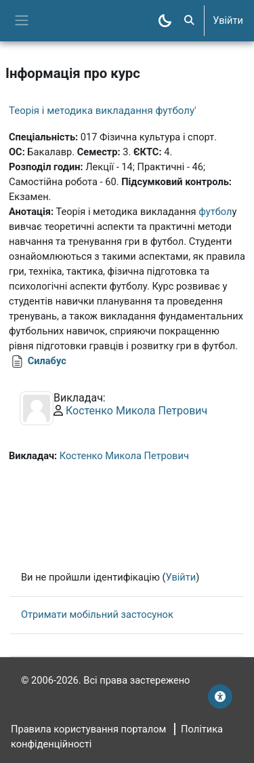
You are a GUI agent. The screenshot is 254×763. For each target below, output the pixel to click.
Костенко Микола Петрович (136, 410)
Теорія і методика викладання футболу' (102, 110)
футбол (215, 212)
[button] (189, 20)
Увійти (228, 20)
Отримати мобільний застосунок (97, 614)
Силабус (47, 361)
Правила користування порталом (88, 729)
